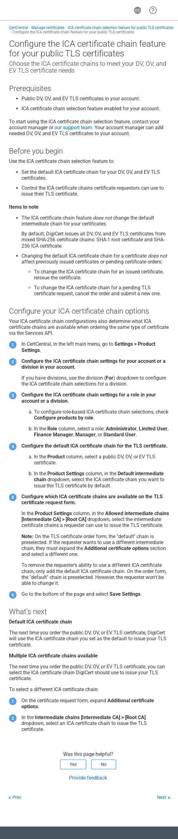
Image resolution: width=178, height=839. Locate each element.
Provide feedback (88, 778)
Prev (16, 797)
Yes (73, 764)
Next (161, 797)
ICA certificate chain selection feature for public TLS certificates (120, 28)
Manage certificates (47, 28)
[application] (153, 824)
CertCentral (18, 28)
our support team (73, 127)
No (103, 764)
